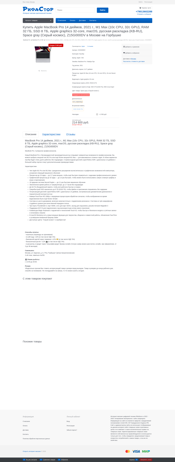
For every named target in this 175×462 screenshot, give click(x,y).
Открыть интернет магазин (32, 451)
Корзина (132, 460)
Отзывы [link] (70, 134)
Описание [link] (30, 134)
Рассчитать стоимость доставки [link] (134, 61)
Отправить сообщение (144, 14)
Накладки (75, 114)
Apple (83, 46)
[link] (32, 2)
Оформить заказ (145, 459)
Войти (141, 2)
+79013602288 (144, 11)
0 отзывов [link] (90, 46)
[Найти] (102, 10)
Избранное (64, 460)
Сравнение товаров (49, 460)
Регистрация (148, 2)
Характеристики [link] (51, 134)
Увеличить (44, 70)
